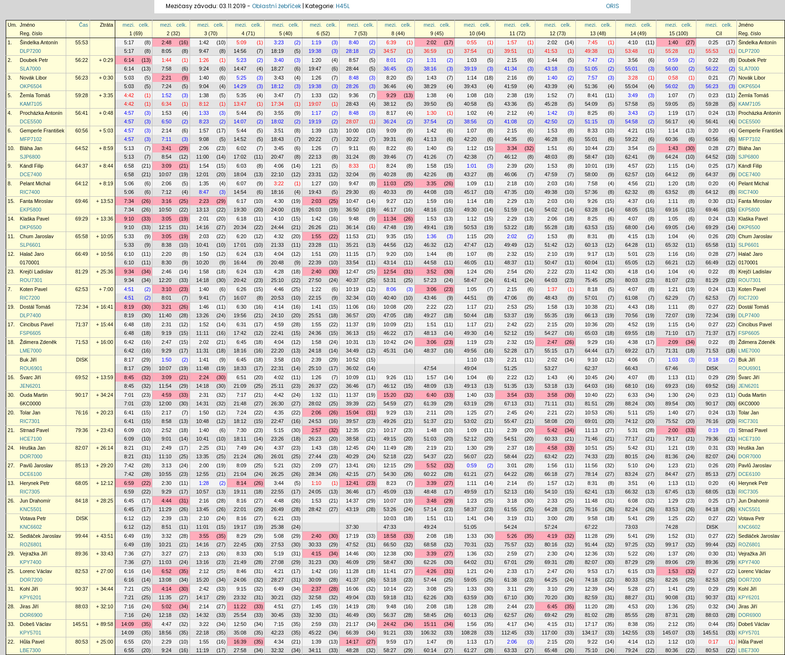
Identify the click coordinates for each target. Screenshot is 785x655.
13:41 (352, 465)
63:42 (550, 456)
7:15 (279, 624)
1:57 (512, 42)
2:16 (512, 78)
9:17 (593, 254)
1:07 (673, 95)
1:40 (673, 42)
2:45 (512, 412)
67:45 (671, 491)
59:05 (671, 104)
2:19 (431, 448)
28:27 (277, 580)
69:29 (81, 219)
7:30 (241, 430)
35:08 (239, 632)
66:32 (631, 491)
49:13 (470, 386)
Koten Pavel (33, 289)
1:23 (673, 465)
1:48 (431, 430)
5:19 (279, 553)
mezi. (128, 25)
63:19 (470, 403)
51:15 (591, 121)
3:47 (279, 95)
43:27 (470, 174)
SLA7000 (30, 68)
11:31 (202, 350)
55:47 (510, 421)
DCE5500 (31, 121)
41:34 (510, 68)
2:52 (166, 430)
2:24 (204, 377)
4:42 (129, 95)
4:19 (552, 536)
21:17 (352, 624)
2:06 (204, 148)
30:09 (315, 580)
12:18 (165, 615)
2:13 (204, 553)
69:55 (631, 333)
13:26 (202, 315)
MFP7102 (31, 139)
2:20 (166, 254)
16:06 (352, 589)
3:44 (279, 483)
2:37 (512, 448)
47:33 (389, 527)
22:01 (239, 509)
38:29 (430, 86)
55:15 (550, 350)
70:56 (631, 315)
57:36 (591, 192)
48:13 (430, 333)
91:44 (591, 544)
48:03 (550, 157)
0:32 (713, 606)
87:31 (671, 615)
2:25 (204, 448)
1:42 (204, 42)
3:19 (512, 518)
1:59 (431, 201)
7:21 (129, 589)
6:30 (241, 307)
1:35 (204, 183)
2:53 (512, 307)
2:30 (166, 483)
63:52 (671, 192)
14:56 (239, 51)
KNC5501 (31, 509)
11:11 (202, 333)
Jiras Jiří (29, 606)
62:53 (81, 289)
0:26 (713, 236)
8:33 (593, 130)
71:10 (671, 333)
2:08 (431, 536)
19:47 (315, 68)
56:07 (470, 456)
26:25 (277, 474)
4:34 (279, 642)
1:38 (204, 95)
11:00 (202, 157)
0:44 (713, 624)
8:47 (204, 192)
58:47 (591, 157)
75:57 (510, 544)
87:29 (631, 562)
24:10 (277, 315)
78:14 (591, 474)
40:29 (352, 456)
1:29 (673, 501)
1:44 (166, 60)
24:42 (389, 624)
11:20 (591, 606)
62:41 (631, 157)
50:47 (550, 262)
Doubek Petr (34, 60)
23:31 (315, 174)
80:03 (631, 280)
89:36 (81, 553)
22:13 (315, 157)
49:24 (430, 527)
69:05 (671, 227)
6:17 (241, 201)
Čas (83, 25)
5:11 (633, 412)
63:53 (591, 227)
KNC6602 (31, 527)
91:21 (389, 632)
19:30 (239, 209)
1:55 (317, 236)
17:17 (591, 624)
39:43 (470, 86)
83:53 (671, 509)
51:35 (510, 386)
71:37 (81, 324)
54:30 (389, 474)
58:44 (510, 456)
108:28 (469, 632)
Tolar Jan (30, 412)
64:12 (671, 174)
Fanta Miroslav (36, 201)
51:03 (430, 439)
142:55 (630, 632)
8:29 (241, 536)
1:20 (317, 60)
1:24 (472, 271)
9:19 (166, 333)
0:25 (713, 42)
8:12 (204, 104)
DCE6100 (31, 474)
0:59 (673, 60)
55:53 (81, 42)
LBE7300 (30, 650)
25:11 (277, 386)
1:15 (673, 166)
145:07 (670, 632)
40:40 (389, 298)
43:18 (550, 68)
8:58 (166, 421)
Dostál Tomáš (35, 307)
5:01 (633, 254)
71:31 (671, 350)
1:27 (317, 183)
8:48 (354, 78)
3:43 (279, 78)
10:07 (165, 174)
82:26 (671, 580)
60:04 (591, 262)
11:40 (165, 315)
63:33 (510, 650)
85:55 (631, 615)
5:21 (279, 465)
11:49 (389, 448)
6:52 (166, 571)
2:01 (204, 219)
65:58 (81, 236)
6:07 (241, 183)
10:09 (389, 324)
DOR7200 (31, 580)
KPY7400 (30, 562)
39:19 (470, 68)
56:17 (671, 121)
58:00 (591, 174)
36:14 (352, 227)
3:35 (431, 183)
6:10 (129, 254)
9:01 (166, 439)
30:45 (277, 615)
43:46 (430, 298)
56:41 (81, 113)
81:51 (591, 403)
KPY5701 (30, 632)
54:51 (510, 439)
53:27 (550, 368)
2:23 (204, 201)
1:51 (552, 148)
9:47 (204, 51)
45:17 (470, 192)
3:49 (633, 95)
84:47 (671, 474)
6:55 (129, 642)
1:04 (673, 236)
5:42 (552, 430)
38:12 (389, 104)
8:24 (391, 166)
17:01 (239, 245)
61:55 (510, 509)
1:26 (204, 60)
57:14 (430, 509)
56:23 (81, 78)
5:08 (279, 536)
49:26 (389, 421)
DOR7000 (31, 456)
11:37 (352, 324)
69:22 (631, 350)
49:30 (470, 209)
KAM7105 (31, 104)
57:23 (430, 280)
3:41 (166, 148)
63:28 (591, 209)
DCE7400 (31, 174)
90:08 (671, 597)
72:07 (671, 315)
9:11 (354, 148)
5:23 (241, 60)
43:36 (510, 104)
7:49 (241, 448)
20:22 (315, 139)
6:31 (241, 324)
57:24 (550, 527)
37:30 (352, 527)
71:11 (550, 403)
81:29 (81, 271)
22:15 (315, 298)
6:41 (129, 412)
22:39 (315, 262)
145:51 (80, 624)
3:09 (166, 166)
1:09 (472, 183)
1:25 (472, 412)
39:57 (352, 421)
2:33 (552, 501)
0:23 (713, 95)
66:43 (631, 368)
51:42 (550, 245)
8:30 (166, 262)
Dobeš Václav (35, 624)
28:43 (352, 104)
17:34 (277, 104)
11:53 (352, 236)
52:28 (510, 350)
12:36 (591, 553)
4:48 (279, 501)
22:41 (277, 333)
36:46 (389, 86)
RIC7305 (30, 491)
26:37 (315, 386)
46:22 (389, 333)
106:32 (429, 632)
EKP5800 (30, 209)
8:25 (593, 113)
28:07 (352, 121)
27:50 (315, 280)
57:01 (591, 298)
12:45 (352, 448)
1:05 (673, 219)
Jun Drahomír (35, 501)
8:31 (593, 236)
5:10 (633, 465)
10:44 (591, 148)
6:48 (129, 324)
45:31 (389, 350)
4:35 (279, 412)
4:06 (279, 166)
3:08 (431, 589)
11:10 (165, 456)
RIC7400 (30, 192)
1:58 (431, 166)
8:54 (166, 157)
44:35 (510, 139)
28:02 (315, 403)
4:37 (633, 201)
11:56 (591, 465)
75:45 (591, 280)
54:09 (591, 104)
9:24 (204, 68)
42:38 (470, 157)
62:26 (430, 562)
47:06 (510, 298)
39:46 (389, 157)
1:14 (472, 78)
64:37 (81, 166)
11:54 (165, 386)
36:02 (352, 368)
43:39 (550, 86)
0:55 (472, 42)
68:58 (430, 544)
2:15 (512, 60)
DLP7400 (30, 315)
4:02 (279, 377)
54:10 (550, 491)
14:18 (202, 280)
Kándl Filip (32, 166)
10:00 (352, 130)
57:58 (631, 104)
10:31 (352, 342)
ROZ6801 (31, 544)
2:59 (512, 553)
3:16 (166, 201)
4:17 (512, 624)
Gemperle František (42, 130)
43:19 (352, 509)
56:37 (389, 615)
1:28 (204, 483)
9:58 (593, 518)
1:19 (317, 42)
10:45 (591, 377)
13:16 (202, 562)
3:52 (431, 271)
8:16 (241, 501)
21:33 (277, 245)
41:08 (510, 121)
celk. (144, 25)
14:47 (239, 68)
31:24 (352, 157)
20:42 (239, 280)
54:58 (631, 121)
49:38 (591, 51)
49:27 (430, 315)
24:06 (239, 580)
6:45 (241, 342)
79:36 (81, 430)
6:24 (241, 254)
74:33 (591, 456)
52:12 (510, 333)
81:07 (671, 280)
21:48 (239, 403)
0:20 (713, 130)
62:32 (631, 192)
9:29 (391, 95)
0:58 (673, 78)
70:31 (470, 544)
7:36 (129, 553)
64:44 (591, 350)
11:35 (165, 597)
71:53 (81, 342)
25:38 (277, 527)
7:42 (129, 465)
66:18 (550, 474)
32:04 (352, 174)
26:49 (277, 509)
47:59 (550, 174)
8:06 (391, 289)
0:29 (713, 377)
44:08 (430, 192)
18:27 (277, 68)
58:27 (389, 650)
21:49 (239, 562)
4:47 (166, 624)
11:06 (352, 307)
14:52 (239, 139)
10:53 (591, 412)
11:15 (352, 254)
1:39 (317, 130)
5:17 (129, 42)
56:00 (671, 68)
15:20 (389, 395)
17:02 (239, 157)
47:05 (389, 315)
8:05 (166, 51)
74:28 (671, 527)
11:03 (389, 183)
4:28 (279, 271)
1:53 (166, 113)
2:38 (512, 95)
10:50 (165, 209)
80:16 (550, 544)
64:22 (510, 474)
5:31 (633, 430)
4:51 (129, 289)
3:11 (512, 589)
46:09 (352, 562)
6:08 (633, 501)
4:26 (431, 571)
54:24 (510, 527)
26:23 (315, 439)
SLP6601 (30, 245)
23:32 (239, 597)
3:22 (279, 183)
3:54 (633, 148)
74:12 (631, 421)
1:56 (552, 465)
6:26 (241, 289)
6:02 (241, 148)
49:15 (389, 439)
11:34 (389, 219)
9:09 (391, 130)
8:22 (391, 148)
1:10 (472, 360)
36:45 (389, 68)
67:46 (671, 368)
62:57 (631, 174)
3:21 (166, 307)
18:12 (277, 86)
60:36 (671, 139)
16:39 (239, 642)
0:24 (713, 113)
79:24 (631, 650)
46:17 (389, 209)
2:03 (552, 183)
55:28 (671, 51)
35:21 (352, 245)
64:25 (550, 580)
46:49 (352, 615)
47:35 (510, 192)
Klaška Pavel (35, 219)
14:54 (239, 192)
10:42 (389, 342)
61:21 (470, 474)
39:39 (352, 403)
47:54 (430, 368)
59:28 (81, 95)
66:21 (671, 262)
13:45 (202, 509)
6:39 (391, 42)
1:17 (317, 113)
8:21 (129, 448)
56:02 (671, 86)
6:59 (129, 483)
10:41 (202, 245)
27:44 (315, 456)
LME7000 (31, 350)
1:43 (431, 78)
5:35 (241, 95)
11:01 (202, 527)
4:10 (633, 42)
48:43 (550, 298)
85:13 (81, 465)
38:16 (430, 68)
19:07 (315, 104)
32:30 (315, 615)
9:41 (204, 298)
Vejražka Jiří (34, 553)
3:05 (166, 219)
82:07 (81, 448)
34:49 (352, 350)
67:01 (510, 562)
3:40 (279, 60)
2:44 (512, 606)
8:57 (354, 60)
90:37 (81, 589)
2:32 (512, 254)
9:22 (593, 642)
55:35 (550, 315)
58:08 (550, 421)
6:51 (241, 377)
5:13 (129, 148)
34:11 (315, 650)
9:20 (391, 254)
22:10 (277, 174)
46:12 (510, 157)
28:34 (315, 474)
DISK (82, 360)
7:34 (129, 201)
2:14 (166, 130)
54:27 (550, 333)
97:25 (631, 544)
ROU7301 (31, 280)
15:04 (352, 412)
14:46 (352, 553)
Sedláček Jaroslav (40, 536)
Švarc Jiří (30, 377)
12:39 (591, 589)
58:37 (470, 509)
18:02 (277, 121)
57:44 (430, 580)
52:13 (510, 491)
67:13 (510, 403)
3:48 (431, 501)
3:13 (166, 465)
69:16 (671, 209)
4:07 (633, 219)
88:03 (81, 606)
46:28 (550, 139)
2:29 (512, 201)
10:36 (591, 324)
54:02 (550, 209)
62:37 (591, 368)
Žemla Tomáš (35, 95)
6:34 (166, 104)
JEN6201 (30, 386)
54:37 (430, 456)
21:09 (239, 386)
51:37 (430, 421)
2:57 (317, 430)
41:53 (550, 51)
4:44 (166, 501)
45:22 (315, 632)
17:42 (239, 333)
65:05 (631, 262)
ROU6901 (31, 368)
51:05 (591, 68)
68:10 (631, 386)
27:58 (239, 650)
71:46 (591, 439)
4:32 (279, 236)
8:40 (354, 42)
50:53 (470, 227)
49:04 (470, 368)
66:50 (389, 544)
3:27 (166, 553)
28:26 (352, 86)
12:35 (352, 430)
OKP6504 (31, 86)
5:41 (633, 518)
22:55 (277, 491)
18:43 (277, 139)
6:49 (129, 536)
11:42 (591, 271)
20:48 (277, 262)
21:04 (239, 474)
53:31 (389, 280)
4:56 (633, 183)
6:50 (166, 121)
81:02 (591, 615)
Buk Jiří (28, 360)
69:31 (550, 562)
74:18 (591, 580)
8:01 (391, 60)
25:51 (315, 315)
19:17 (239, 527)
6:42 (129, 342)
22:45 (239, 544)
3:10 (166, 289)
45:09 (389, 491)
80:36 (671, 650)
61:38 (510, 580)
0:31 (713, 448)
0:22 (713, 60)
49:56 (470, 350)
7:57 (593, 78)
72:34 (81, 307)
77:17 (631, 439)
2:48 (166, 42)
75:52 (671, 421)
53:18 (550, 386)
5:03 (129, 78)
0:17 (713, 642)
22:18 (202, 632)
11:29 (165, 509)
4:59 (279, 324)
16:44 (239, 262)
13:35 (202, 456)
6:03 (241, 166)
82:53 (81, 571)
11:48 (202, 368)
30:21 (277, 597)
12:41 (352, 483)
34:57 (389, 51)
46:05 (470, 262)
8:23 (204, 121)
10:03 (389, 518)
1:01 (472, 166)
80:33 (631, 580)
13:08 (165, 580)
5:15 (279, 430)
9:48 (354, 219)
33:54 (352, 262)
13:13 (202, 209)
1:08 (472, 95)
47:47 (470, 245)
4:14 (279, 307)
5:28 (633, 589)
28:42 (315, 509)
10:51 (591, 448)
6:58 (129, 166)
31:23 (315, 562)
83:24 (631, 474)
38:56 (470, 121)
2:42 (512, 324)
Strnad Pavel (34, 430)
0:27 (713, 307)
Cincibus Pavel (36, 324)
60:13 (591, 245)
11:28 (591, 536)
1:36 (431, 236)
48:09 (430, 386)
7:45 (593, 42)
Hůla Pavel (32, 642)
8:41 (593, 95)
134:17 (590, 632)
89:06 (671, 562)
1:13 (673, 377)
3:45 (279, 148)
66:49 (81, 254)
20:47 (277, 157)
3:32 (166, 536)
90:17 (81, 395)
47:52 (352, 544)
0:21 (713, 78)
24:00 (277, 209)
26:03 (315, 209)
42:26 (430, 174)
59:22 (631, 139)
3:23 (279, 42)
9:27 (391, 201)
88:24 (631, 403)
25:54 (239, 615)
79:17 (671, 439)
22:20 (277, 350)
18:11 (239, 439)
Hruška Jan (33, 448)
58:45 (430, 615)
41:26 (430, 157)
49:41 (430, 227)
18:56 (165, 632)
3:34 (512, 148)
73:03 (631, 527)
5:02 (166, 606)
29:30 (352, 192)
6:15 (633, 571)
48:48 (430, 491)
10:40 (591, 395)
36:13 (352, 333)
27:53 (277, 544)
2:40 (317, 271)
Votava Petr (33, 518)
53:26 (389, 509)
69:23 (671, 386)
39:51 (510, 51)
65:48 (550, 650)
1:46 (204, 307)
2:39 (512, 166)
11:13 (591, 430)
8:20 (391, 78)
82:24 (631, 509)
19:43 (315, 192)
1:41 (317, 307)
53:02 (470, 421)
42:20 (470, 139)
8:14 (241, 483)
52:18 (389, 456)
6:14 (129, 60)
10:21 (165, 544)
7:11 (166, 139)
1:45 (317, 606)
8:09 (241, 465)
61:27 (470, 650)
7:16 (129, 606)
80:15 (631, 456)
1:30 (431, 113)
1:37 (552, 289)
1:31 (431, 60)
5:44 (241, 113)
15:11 (430, 624)
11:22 (239, 606)
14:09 (127, 624)
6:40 (431, 395)
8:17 (391, 113)
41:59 (510, 86)
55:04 (631, 86)
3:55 (279, 113)
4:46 (279, 289)
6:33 (633, 395)
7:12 (166, 192)
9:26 (593, 201)
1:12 (472, 148)
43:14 (389, 262)
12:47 (352, 271)
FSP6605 (30, 333)
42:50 (550, 121)
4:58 (552, 448)
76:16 (81, 412)
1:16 (673, 254)
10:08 (389, 307)
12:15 (165, 227)
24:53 (315, 421)
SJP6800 (30, 157)
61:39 (430, 403)
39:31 (389, 139)
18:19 (277, 51)
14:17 (202, 597)
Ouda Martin (34, 395)
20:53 (277, 298)
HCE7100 (31, 439)
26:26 (315, 227)
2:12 (512, 113)
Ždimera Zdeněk (38, 342)
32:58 (315, 597)
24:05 (315, 491)
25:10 (277, 280)
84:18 (81, 501)
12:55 (202, 474)
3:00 (552, 518)
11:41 (389, 571)
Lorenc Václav (36, 571)
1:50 (204, 254)
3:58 (279, 360)
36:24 (389, 121)
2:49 (166, 448)
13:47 (239, 104)
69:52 (81, 377)
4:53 (633, 606)
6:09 (129, 430)
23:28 (315, 245)
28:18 (352, 51)
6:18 (241, 219)
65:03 (591, 333)
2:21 (166, 78)
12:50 (239, 624)
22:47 (277, 421)
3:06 (431, 289)
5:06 (129, 183)
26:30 (277, 403)
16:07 (239, 298)
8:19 (129, 307)
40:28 (389, 174)
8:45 (129, 377)
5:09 (241, 42)
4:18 (633, 271)
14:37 (352, 501)
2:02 (431, 42)
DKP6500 (31, 227)
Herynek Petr (35, 483)
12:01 (202, 174)
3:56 (633, 60)
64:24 (671, 157)
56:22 (81, 60)
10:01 (591, 166)
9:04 (204, 86)
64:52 (81, 148)
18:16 (277, 192)
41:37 (352, 580)
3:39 (431, 483)
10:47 (352, 201)
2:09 (673, 342)
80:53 (81, 642)
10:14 (389, 589)
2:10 (552, 254)
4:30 (279, 201)
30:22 (352, 139)
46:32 (430, 245)
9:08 (204, 139)
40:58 (470, 104)
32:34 (352, 298)
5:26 (512, 536)
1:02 (472, 113)
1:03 (472, 60)
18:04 (239, 174)
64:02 (470, 562)
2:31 (166, 324)
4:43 (633, 307)
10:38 (591, 307)
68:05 (631, 209)
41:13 (430, 139)
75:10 (591, 650)
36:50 (352, 209)
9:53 (593, 571)
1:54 (204, 166)
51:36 (591, 86)
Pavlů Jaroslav (36, 465)
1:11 (673, 201)
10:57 (202, 491)
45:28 (550, 104)
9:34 (129, 271)
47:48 (389, 227)
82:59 (591, 597)
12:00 (165, 403)
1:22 (317, 289)
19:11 (239, 491)
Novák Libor (33, 78)
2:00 (673, 430)
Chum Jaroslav (37, 236)
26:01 (277, 456)
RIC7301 (30, 421)
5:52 (431, 465)
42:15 (352, 474)
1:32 (317, 395)
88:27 (631, 597)
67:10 (510, 597)
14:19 (352, 606)
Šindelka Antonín (39, 42)
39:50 (430, 104)
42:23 (277, 632)
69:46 (81, 201)
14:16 (202, 227)
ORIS (612, 6)
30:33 (315, 544)
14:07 (239, 121)
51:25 (510, 368)
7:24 (166, 86)
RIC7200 (30, 298)
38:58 (352, 439)
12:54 (389, 271)
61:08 (631, 298)
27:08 (277, 562)
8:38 (166, 245)
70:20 (550, 597)
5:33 (129, 236)
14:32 (202, 615)
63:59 (470, 597)
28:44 (352, 68)
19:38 (315, 51)
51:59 (510, 209)
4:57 (129, 113)
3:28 (633, 78)
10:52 (352, 360)
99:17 (671, 544)
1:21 (317, 166)
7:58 (166, 68)
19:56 (239, 315)
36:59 (430, 51)
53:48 (631, 51)
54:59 (389, 403)
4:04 (279, 254)
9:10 (129, 219)
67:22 (591, 527)
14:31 (202, 403)
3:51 (279, 130)
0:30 (713, 201)
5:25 (241, 78)
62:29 (671, 298)
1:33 (317, 95)
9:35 (391, 236)
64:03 (550, 280)
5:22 (633, 553)
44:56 (389, 245)
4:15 (633, 236)
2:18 (512, 183)
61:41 (510, 280)
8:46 (241, 571)
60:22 (430, 474)
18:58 (389, 536)
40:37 (352, 280)
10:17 (389, 430)
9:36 (354, 95)
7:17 (241, 395)
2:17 (166, 412)
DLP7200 (30, 51)
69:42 (550, 615)
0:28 (713, 148)
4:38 (633, 342)
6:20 (241, 236)
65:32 (671, 245)
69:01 (591, 421)
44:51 (470, 298)
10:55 (165, 474)
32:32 (277, 650)
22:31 (277, 368)
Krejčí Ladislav (36, 271)
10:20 (202, 262)
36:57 (352, 315)
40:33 (389, 192)
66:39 (352, 632)
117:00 (549, 632)
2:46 (166, 271)
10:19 (352, 289)
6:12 (129, 518)
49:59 (470, 491)
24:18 (315, 350)
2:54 (512, 271)
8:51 (166, 527)
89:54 (671, 403)
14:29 (239, 86)
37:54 (470, 51)
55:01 (631, 68)
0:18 (713, 360)
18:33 (239, 368)
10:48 (202, 421)
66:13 (591, 315)
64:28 (631, 245)
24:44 (277, 227)
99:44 (81, 536)
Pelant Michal (35, 183)
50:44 (470, 315)
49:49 (510, 245)
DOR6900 (31, 615)
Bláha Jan (31, 148)
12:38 (389, 553)
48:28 (352, 650)
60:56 (81, 130)
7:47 (593, 60)
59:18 (389, 597)
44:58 (430, 262)
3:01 (512, 465)
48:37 (510, 262)
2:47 (166, 342)
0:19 (713, 430)
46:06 (510, 174)
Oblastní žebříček (276, 6)
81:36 (671, 456)
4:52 (633, 324)
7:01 (129, 395)
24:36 (315, 333)
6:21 (279, 518)
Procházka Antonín (41, 113)
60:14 (430, 650)
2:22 (552, 271)
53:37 (510, 315)
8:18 (593, 289)
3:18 (512, 501)
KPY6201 (30, 597)
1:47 (431, 642)
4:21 (633, 130)
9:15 (241, 589)
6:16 (129, 571)
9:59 (391, 642)
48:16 (430, 209)
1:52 (166, 95)
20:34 (239, 227)
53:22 (510, 227)
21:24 (239, 456)
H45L (343, 6)
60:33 (550, 439)
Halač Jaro (32, 254)
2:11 (431, 412)
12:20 (165, 280)
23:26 (277, 439)
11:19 (202, 650)
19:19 (315, 121)
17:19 (352, 536)
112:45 (509, 632)
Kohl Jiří (29, 589)
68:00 (631, 227)
